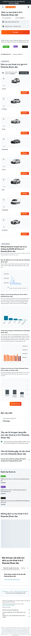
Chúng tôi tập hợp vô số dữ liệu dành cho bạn (16, 613)
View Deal (25, 92)
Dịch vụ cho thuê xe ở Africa (21, 591)
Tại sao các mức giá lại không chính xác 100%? (16, 616)
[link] (15, 404)
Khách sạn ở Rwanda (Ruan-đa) (12, 579)
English (17, 3)
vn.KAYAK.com (5, 591)
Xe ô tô (11, 591)
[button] (29, 2)
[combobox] (7, 18)
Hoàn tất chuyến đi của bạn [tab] (11, 568)
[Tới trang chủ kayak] (10, 7)
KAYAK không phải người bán (16, 610)
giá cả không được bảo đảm (8, 605)
